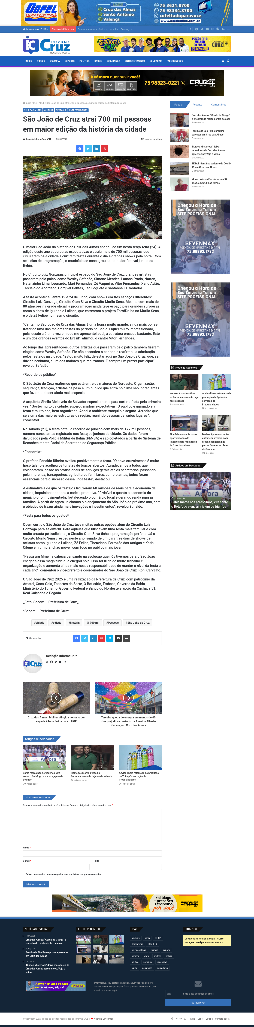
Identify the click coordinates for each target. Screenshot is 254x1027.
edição (57, 622)
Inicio (28, 61)
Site (97, 861)
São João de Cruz (138, 622)
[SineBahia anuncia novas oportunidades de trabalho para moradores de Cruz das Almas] (184, 423)
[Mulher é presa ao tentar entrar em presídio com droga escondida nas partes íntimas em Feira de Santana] (216, 423)
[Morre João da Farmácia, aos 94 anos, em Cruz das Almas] (179, 184)
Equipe (209, 1018)
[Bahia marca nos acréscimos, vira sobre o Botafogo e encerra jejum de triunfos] (44, 757)
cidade (40, 622)
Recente (197, 104)
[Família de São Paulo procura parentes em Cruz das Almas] (179, 135)
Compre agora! (222, 1018)
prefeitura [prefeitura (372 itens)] (147, 962)
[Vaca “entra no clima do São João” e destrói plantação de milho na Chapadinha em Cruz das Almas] (116, 949)
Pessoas (113, 622)
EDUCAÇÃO (156, 61)
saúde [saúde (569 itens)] (134, 968)
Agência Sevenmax (103, 1018)
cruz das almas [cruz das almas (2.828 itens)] (139, 950)
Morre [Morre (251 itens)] (146, 956)
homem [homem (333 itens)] (135, 956)
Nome (27, 847)
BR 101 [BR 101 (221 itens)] (158, 938)
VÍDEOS (41, 61)
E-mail (27, 861)
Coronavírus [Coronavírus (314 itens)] (137, 944)
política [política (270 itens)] (135, 962)
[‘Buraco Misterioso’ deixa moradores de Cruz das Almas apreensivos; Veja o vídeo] (179, 151)
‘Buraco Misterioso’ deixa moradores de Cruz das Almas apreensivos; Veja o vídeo (208, 150)
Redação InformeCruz (36, 139)
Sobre (201, 1018)
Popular (178, 104)
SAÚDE (98, 61)
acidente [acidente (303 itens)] (136, 938)
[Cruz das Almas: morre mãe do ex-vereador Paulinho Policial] (100, 959)
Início (27, 103)
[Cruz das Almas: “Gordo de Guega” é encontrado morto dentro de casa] (179, 120)
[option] (200, 491)
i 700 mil (93, 622)
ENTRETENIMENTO (135, 61)
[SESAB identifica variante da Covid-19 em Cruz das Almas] (179, 168)
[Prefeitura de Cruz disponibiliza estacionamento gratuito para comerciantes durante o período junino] (83, 959)
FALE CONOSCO (175, 61)
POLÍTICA (85, 61)
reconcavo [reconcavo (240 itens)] (162, 962)
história (75, 622)
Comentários (218, 104)
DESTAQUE (38, 103)
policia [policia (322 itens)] (169, 956)
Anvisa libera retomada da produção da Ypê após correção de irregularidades (139, 776)
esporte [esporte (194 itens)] (166, 950)
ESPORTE (70, 61)
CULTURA (55, 61)
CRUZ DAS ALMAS (32, 110)
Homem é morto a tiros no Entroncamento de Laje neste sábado (184, 397)
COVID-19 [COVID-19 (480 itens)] (152, 944)
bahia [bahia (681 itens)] (147, 938)
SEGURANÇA (113, 61)
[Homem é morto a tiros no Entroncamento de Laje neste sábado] (92, 757)
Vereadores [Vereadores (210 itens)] (162, 968)
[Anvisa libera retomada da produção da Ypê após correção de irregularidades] (140, 757)
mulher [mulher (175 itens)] (157, 956)
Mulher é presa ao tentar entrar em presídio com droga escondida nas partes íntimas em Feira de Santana (215, 442)
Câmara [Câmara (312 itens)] (154, 950)
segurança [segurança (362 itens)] (147, 968)
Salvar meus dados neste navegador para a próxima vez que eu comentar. (63, 874)
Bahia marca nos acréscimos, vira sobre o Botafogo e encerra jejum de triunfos (43, 776)
